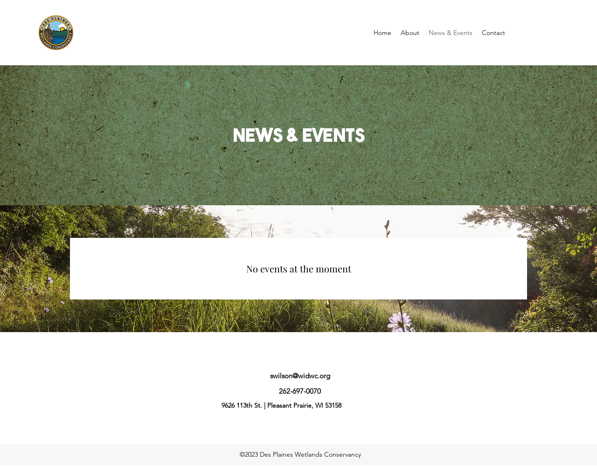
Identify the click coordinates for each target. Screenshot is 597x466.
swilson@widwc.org (300, 375)
